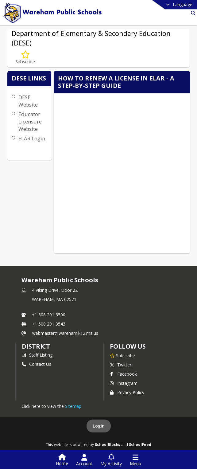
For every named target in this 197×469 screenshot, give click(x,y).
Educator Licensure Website (30, 121)
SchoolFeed (140, 444)
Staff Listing (37, 355)
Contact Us (36, 364)
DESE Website (28, 101)
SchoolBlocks (107, 444)
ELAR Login (31, 138)
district (36, 346)
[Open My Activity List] (111, 460)
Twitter (120, 365)
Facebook (123, 374)
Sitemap (73, 406)
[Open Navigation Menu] (135, 460)
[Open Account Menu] (84, 460)
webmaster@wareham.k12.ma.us (65, 333)
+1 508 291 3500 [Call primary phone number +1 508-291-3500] (48, 315)
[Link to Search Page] (191, 13)
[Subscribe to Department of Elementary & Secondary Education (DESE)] (25, 57)
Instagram (123, 383)
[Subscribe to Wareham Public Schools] (122, 355)
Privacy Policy (127, 392)
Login (99, 426)
